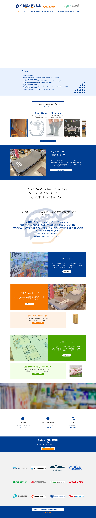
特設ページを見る (38, 322)
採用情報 (67, 11)
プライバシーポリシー (48, 512)
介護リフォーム (47, 11)
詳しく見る (66, 271)
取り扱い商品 (32, 11)
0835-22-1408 (49, 7)
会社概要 (62, 11)
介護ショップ (25, 11)
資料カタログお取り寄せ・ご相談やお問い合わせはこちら (48, 509)
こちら (57, 78)
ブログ (77, 11)
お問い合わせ (72, 11)
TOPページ (19, 11)
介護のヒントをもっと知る (48, 141)
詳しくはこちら (48, 106)
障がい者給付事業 (55, 11)
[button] (12, 128)
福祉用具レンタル (39, 11)
